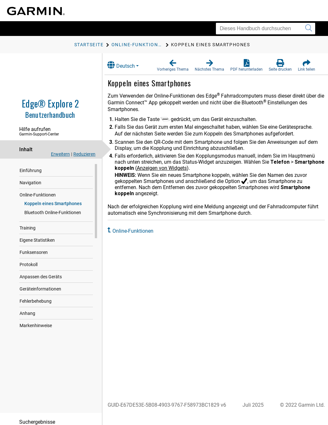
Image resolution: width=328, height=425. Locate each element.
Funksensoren (34, 252)
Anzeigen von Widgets (199, 168)
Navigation (30, 182)
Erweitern (60, 154)
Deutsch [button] (127, 65)
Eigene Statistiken (37, 240)
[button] (173, 65)
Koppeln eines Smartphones (53, 203)
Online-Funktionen (38, 194)
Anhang (27, 313)
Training (28, 227)
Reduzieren (84, 154)
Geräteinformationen (40, 288)
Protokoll (28, 264)
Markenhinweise (36, 325)
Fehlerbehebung (36, 301)
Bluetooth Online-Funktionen (52, 212)
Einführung (31, 170)
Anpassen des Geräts (41, 276)
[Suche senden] (308, 28)
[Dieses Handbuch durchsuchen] (265, 28)
